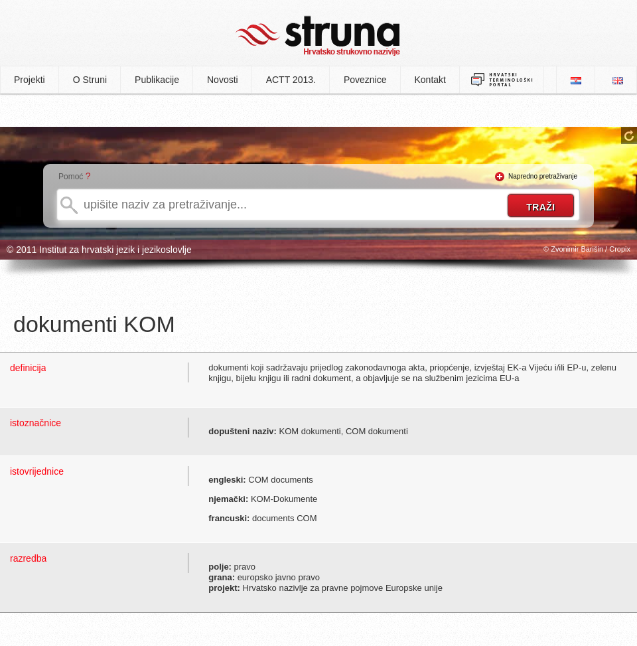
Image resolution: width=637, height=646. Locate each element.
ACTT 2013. (291, 79)
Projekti (29, 79)
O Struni (90, 79)
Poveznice (365, 79)
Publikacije (157, 79)
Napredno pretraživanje (542, 176)
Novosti (222, 79)
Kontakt (430, 79)
